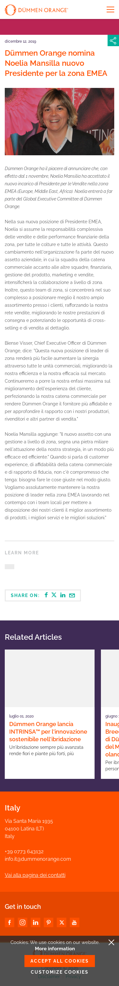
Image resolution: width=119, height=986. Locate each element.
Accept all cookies (59, 961)
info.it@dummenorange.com (38, 859)
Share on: (43, 595)
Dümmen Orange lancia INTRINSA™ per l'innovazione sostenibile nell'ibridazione (48, 732)
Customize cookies (60, 972)
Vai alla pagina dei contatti (35, 875)
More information (55, 949)
